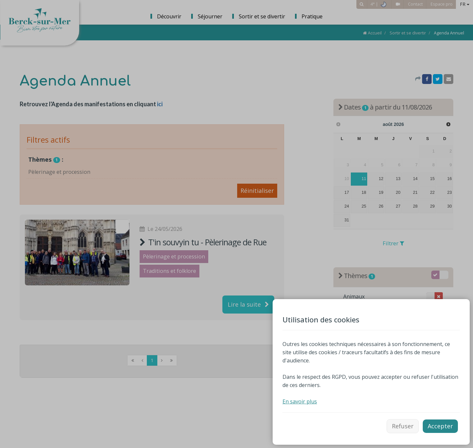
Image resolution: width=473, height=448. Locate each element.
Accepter (440, 426)
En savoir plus (299, 401)
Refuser (403, 426)
